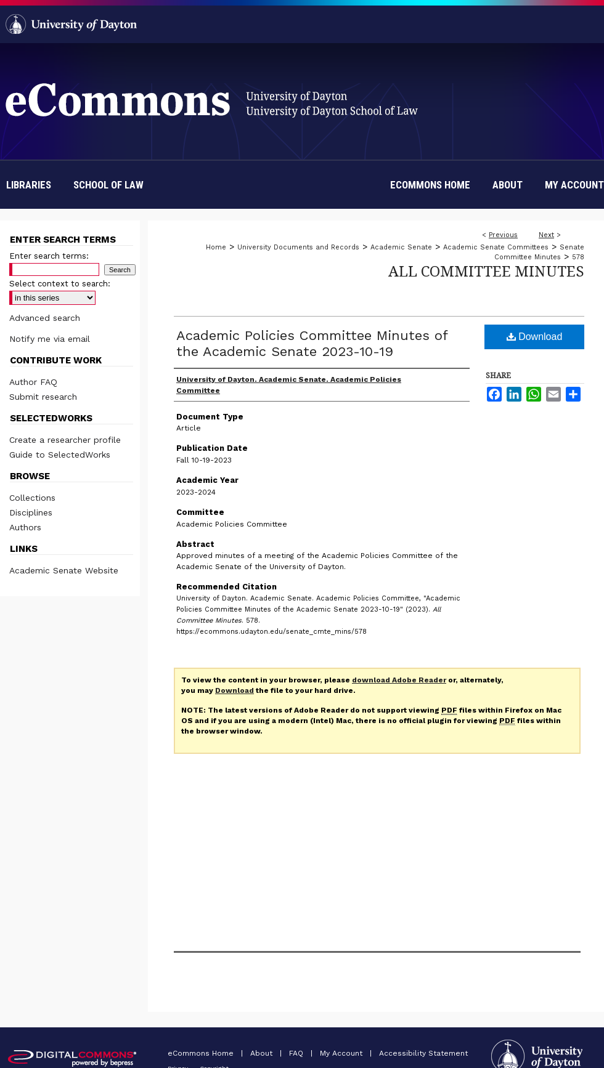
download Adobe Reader (399, 680)
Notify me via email (49, 339)
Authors (25, 527)
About (262, 1053)
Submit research (43, 397)
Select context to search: (59, 283)
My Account (342, 1053)
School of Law (108, 185)
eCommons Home (202, 1053)
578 (578, 257)
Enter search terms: (49, 256)
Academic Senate (401, 247)
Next (546, 235)
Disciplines (30, 512)
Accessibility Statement (423, 1053)
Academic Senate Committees (496, 247)
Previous (503, 235)
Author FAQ (33, 382)
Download (535, 336)
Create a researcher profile (65, 440)
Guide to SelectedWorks (59, 454)
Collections (32, 498)
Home (216, 247)
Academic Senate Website (63, 570)
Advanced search (44, 318)
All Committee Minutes (486, 271)
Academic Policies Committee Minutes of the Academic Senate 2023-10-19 (311, 343)
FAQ (297, 1053)
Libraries (28, 185)
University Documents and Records (298, 247)
